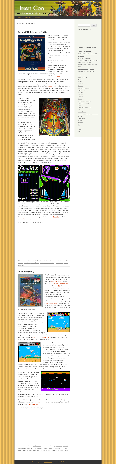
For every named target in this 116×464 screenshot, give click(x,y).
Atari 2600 (56, 217)
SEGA (51, 288)
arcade (60, 446)
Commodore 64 (22, 219)
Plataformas (81, 118)
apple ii (56, 446)
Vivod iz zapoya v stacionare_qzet (87, 60)
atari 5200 (20, 448)
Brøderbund (27, 263)
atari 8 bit (20, 263)
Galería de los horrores (84, 101)
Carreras (80, 86)
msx (38, 450)
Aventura (80, 84)
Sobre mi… (38, 17)
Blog (19, 17)
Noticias (80, 116)
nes (41, 450)
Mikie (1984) (88, 58)
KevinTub (80, 58)
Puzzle (80, 120)
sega (43, 450)
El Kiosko (80, 97)
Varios (79, 131)
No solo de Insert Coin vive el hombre (88, 114)
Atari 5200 (59, 281)
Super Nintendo (33, 404)
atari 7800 (26, 448)
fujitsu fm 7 (25, 450)
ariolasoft (56, 261)
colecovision (51, 448)
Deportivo (80, 92)
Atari (58, 76)
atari (61, 261)
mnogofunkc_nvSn (83, 69)
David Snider (43, 263)
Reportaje (80, 122)
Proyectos (28, 17)
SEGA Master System (52, 303)
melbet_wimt (81, 64)
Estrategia (80, 99)
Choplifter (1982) (26, 271)
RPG (79, 125)
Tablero (80, 129)
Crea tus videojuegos (84, 88)
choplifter (45, 448)
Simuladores (81, 127)
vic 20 (47, 450)
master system (32, 450)
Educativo (80, 94)
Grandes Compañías (83, 103)
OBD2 (79, 54)
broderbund (38, 448)
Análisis (39, 261)
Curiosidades (81, 90)
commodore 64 (35, 263)
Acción (35, 261)
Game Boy (41, 402)
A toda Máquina (82, 77)
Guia (79, 105)
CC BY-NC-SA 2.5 (48, 462)
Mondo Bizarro (82, 112)
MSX (59, 286)
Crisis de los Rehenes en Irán (40, 337)
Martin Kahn (50, 263)
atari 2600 (65, 261)
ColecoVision (54, 283)
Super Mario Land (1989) (84, 62)
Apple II (50, 86)
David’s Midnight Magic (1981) (32, 32)
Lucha (79, 109)
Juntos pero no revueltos (85, 107)
